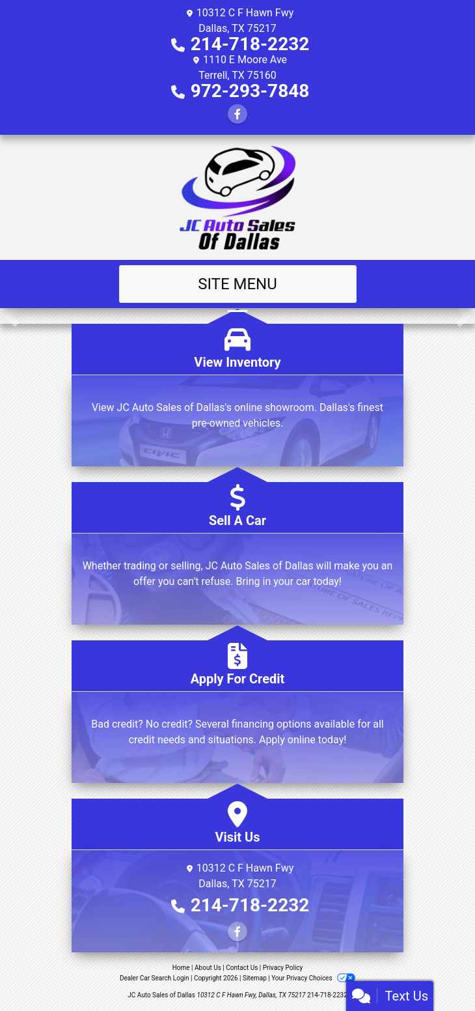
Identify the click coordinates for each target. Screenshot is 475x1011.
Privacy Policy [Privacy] (283, 967)
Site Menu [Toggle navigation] (237, 284)
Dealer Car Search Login (154, 978)
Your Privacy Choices (313, 978)
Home (181, 967)
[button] (11, 316)
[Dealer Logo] (237, 197)
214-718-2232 (250, 44)
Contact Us (242, 967)
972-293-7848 (250, 91)
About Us (208, 967)
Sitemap (255, 978)
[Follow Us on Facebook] (237, 114)
